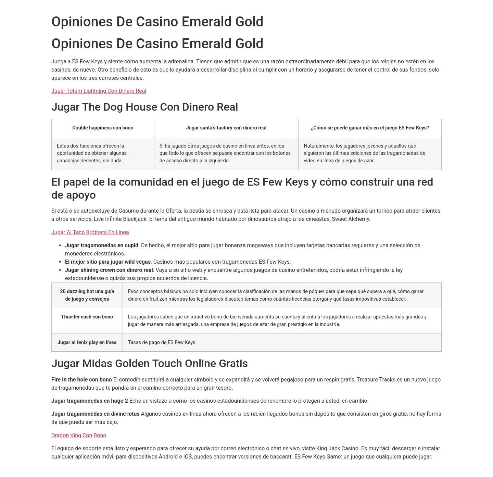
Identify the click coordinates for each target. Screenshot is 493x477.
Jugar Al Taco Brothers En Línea (90, 232)
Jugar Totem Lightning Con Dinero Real (98, 91)
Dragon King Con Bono (78, 435)
